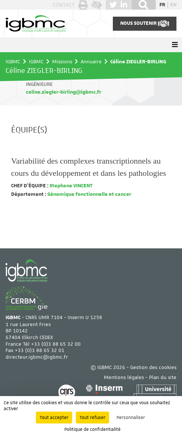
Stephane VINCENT (70, 185)
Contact (64, 5)
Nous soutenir (144, 23)
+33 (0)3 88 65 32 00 (56, 344)
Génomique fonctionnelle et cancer (88, 194)
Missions (62, 61)
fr (162, 5)
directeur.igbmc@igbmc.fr (37, 356)
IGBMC (13, 61)
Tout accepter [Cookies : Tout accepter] (54, 417)
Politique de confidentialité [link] (92, 429)
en (173, 5)
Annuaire (91, 61)
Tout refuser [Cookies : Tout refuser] (92, 417)
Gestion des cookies (153, 367)
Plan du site (162, 377)
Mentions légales (124, 377)
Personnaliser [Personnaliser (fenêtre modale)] (131, 417)
